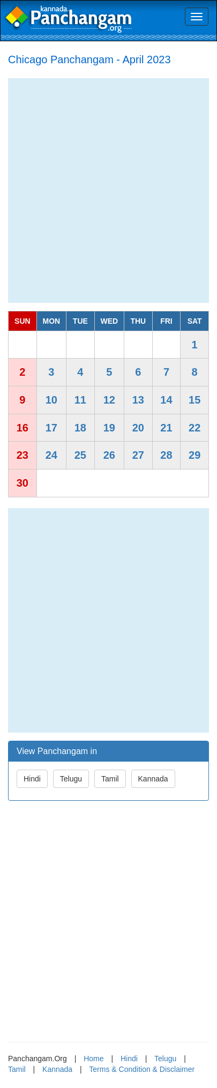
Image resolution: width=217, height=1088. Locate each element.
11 (80, 400)
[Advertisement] (108, 190)
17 (51, 428)
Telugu (71, 778)
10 (51, 400)
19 (109, 428)
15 (194, 400)
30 (22, 483)
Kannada (153, 778)
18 (80, 428)
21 (166, 428)
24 (51, 455)
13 (138, 400)
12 (109, 400)
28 (166, 455)
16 (22, 428)
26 (109, 455)
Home (93, 1058)
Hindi (32, 778)
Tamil (110, 778)
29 (194, 455)
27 (138, 455)
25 (80, 455)
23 (22, 455)
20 (138, 428)
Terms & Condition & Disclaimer (141, 1069)
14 (166, 400)
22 (194, 428)
